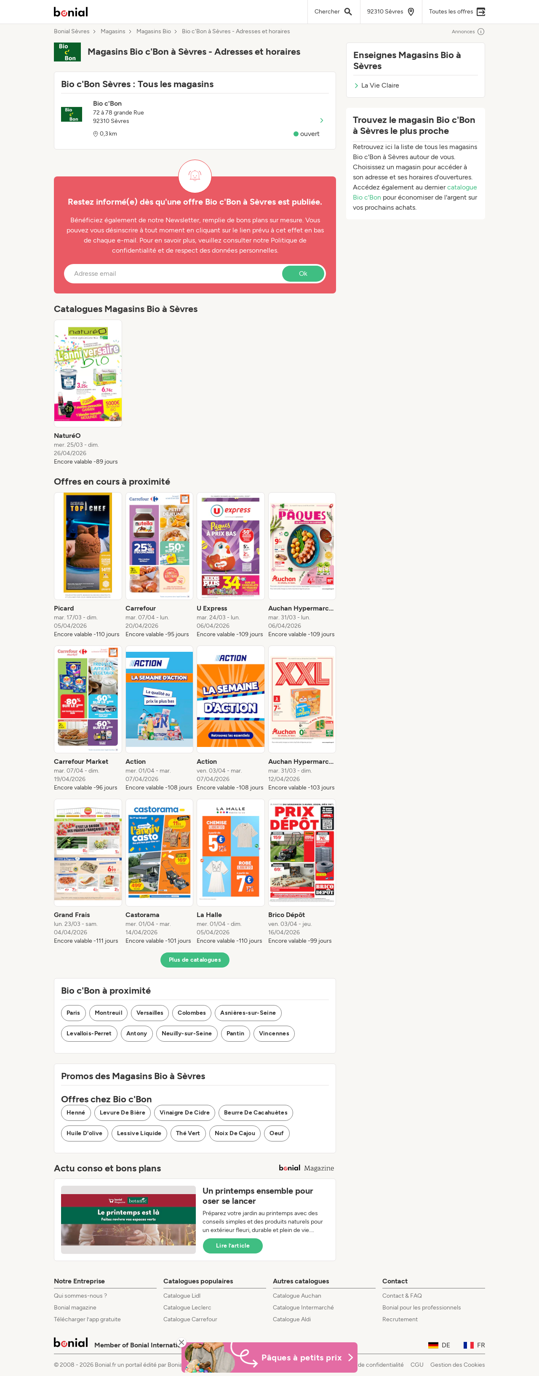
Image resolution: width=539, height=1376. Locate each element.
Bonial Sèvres (72, 32)
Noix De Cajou (235, 1133)
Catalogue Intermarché (303, 1307)
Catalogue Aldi (292, 1319)
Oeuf (277, 1133)
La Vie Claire (376, 85)
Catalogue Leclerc (187, 1307)
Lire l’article (233, 1245)
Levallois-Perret (89, 1033)
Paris (73, 1012)
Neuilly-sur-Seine (187, 1033)
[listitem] (88, 393)
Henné (76, 1112)
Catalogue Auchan (297, 1295)
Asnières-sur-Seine (248, 1012)
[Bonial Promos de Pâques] (269, 1357)
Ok (303, 273)
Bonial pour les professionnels (421, 1307)
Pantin (236, 1033)
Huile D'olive (85, 1133)
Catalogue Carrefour (190, 1319)
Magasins (113, 32)
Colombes (192, 1012)
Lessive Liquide (139, 1133)
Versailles (150, 1012)
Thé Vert (188, 1133)
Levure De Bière (122, 1112)
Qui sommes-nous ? (80, 1295)
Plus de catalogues (195, 959)
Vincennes (274, 1033)
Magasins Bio (153, 32)
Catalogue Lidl (181, 1295)
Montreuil (108, 1012)
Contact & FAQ (402, 1295)
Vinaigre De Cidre (185, 1112)
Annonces (468, 31)
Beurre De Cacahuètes (256, 1112)
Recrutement (400, 1319)
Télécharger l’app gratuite (87, 1319)
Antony (136, 1033)
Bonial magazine (75, 1307)
